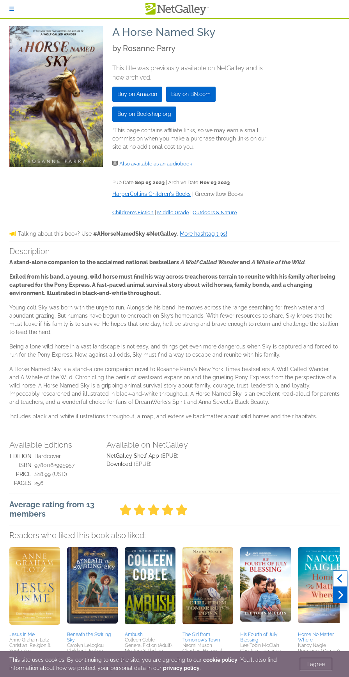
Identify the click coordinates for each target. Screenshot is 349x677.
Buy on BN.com (191, 94)
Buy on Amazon (137, 94)
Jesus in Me (22, 634)
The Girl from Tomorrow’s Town (201, 637)
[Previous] (340, 578)
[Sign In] (12, 9)
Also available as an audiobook (155, 164)
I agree (316, 664)
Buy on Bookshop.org (144, 114)
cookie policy (220, 660)
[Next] (340, 595)
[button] (34, 588)
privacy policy (181, 668)
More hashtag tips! (203, 234)
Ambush (134, 634)
